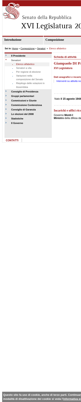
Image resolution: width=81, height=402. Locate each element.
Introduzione (12, 39)
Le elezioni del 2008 (22, 114)
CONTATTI (12, 140)
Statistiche (17, 118)
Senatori (41, 48)
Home (15, 48)
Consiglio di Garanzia (23, 109)
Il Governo (17, 123)
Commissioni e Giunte (24, 100)
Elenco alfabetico (25, 64)
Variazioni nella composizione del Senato (29, 77)
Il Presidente (18, 55)
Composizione (27, 48)
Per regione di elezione (28, 72)
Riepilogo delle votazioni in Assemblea (30, 85)
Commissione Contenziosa (26, 105)
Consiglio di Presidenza (24, 91)
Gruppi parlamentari (22, 96)
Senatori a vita (24, 68)
